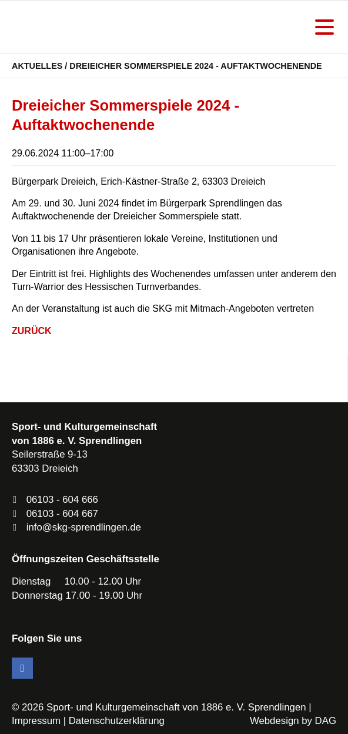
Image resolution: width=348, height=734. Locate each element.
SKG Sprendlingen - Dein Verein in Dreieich (73, 27)
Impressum (36, 720)
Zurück (32, 331)
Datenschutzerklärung (117, 720)
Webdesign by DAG (293, 720)
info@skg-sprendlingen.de (83, 527)
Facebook (22, 668)
